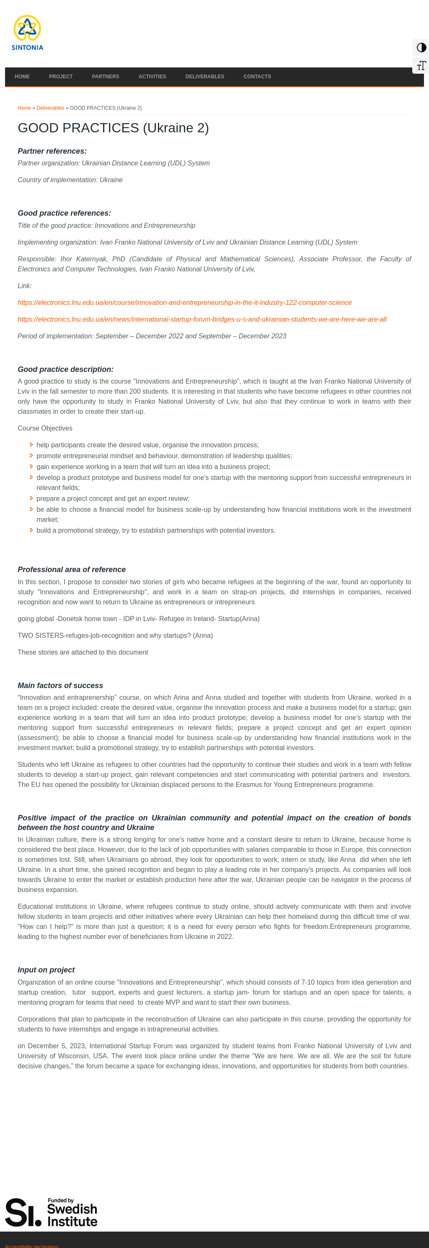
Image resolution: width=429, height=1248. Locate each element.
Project (61, 77)
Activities (152, 77)
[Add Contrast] (420, 51)
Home (22, 77)
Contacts (257, 77)
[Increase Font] (420, 69)
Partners (105, 77)
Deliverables (205, 77)
